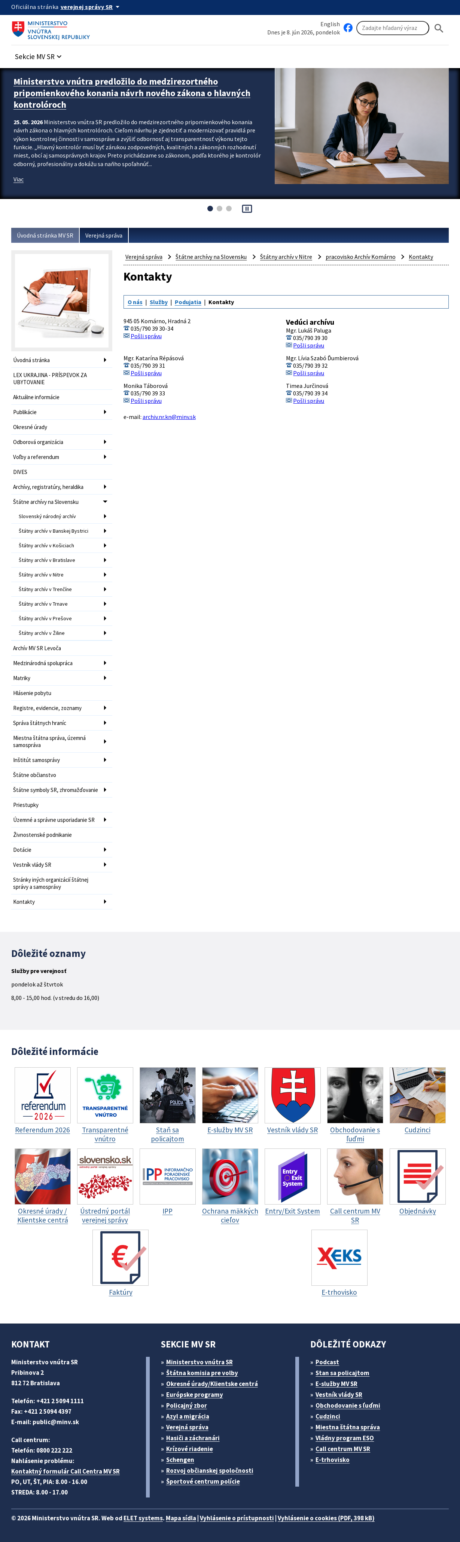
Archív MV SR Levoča (37, 648)
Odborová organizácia (38, 442)
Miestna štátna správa (348, 1427)
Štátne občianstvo (34, 774)
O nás (135, 302)
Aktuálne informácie (36, 397)
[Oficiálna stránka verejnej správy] (91, 6)
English (330, 24)
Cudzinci (328, 1416)
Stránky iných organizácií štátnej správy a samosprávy (50, 883)
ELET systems (143, 1518)
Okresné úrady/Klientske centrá (212, 1384)
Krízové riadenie (189, 1449)
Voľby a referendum (36, 457)
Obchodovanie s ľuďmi (348, 1405)
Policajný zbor (186, 1405)
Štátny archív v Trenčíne (45, 589)
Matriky (21, 678)
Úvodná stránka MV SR (45, 235)
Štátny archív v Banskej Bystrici (53, 530)
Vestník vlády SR (32, 864)
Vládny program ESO (345, 1438)
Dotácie (22, 849)
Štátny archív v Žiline (42, 633)
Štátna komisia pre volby (202, 1373)
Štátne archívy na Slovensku (46, 501)
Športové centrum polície (203, 1481)
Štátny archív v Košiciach (46, 545)
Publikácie (25, 412)
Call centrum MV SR (343, 1449)
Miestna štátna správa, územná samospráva (49, 741)
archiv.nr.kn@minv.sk (169, 416)
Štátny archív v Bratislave (47, 560)
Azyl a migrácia (187, 1416)
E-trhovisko (333, 1460)
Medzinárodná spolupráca (43, 663)
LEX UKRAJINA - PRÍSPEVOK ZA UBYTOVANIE (50, 378)
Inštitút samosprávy (36, 760)
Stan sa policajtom (342, 1373)
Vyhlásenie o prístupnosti (237, 1518)
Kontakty (24, 901)
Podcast (327, 1362)
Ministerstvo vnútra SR (199, 1362)
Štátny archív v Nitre (41, 574)
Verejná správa (103, 235)
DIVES (20, 471)
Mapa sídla (181, 1518)
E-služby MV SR (336, 1384)
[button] (39, 54)
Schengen (180, 1460)
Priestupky (26, 804)
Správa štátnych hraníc (39, 722)
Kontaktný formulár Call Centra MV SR (65, 1471)
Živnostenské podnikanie (42, 834)
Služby (159, 302)
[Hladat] (439, 28)
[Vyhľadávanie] (392, 28)
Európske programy (194, 1394)
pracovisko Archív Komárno (361, 256)
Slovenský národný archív (47, 516)
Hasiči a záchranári (193, 1438)
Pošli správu (146, 336)
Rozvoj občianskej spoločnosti (209, 1470)
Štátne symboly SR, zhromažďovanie (55, 789)
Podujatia (188, 302)
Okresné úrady (30, 427)
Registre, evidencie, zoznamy (47, 708)
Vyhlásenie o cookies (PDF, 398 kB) (326, 1518)
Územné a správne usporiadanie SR (54, 819)
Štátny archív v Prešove (45, 618)
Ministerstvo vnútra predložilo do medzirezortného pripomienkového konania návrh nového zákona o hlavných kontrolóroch (131, 93)
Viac (18, 179)
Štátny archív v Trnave (43, 603)
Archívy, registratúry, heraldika (48, 486)
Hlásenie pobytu (32, 693)
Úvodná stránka (31, 360)
